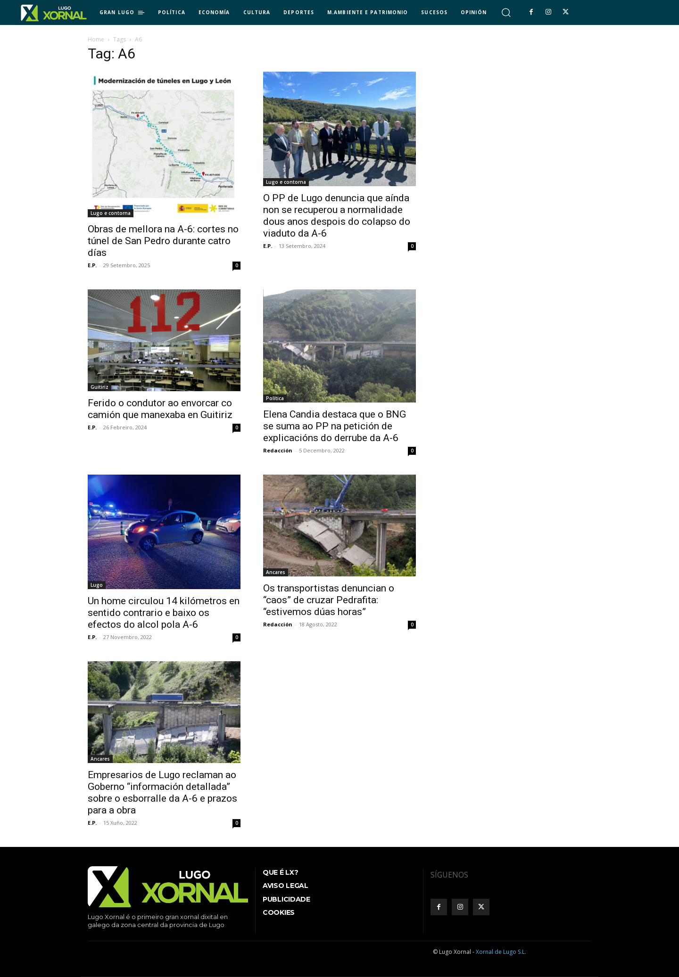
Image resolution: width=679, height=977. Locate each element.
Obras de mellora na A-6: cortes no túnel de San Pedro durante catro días (163, 240)
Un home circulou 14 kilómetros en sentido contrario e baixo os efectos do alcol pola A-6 (164, 612)
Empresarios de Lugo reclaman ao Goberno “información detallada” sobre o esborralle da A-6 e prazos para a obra (162, 792)
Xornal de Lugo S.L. (501, 952)
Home (96, 39)
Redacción (277, 450)
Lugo (97, 585)
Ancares (275, 572)
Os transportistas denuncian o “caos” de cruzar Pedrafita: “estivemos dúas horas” (328, 600)
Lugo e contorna (111, 213)
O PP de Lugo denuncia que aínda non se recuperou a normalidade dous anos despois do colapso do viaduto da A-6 (336, 215)
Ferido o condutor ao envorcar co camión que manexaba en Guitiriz (160, 408)
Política (275, 398)
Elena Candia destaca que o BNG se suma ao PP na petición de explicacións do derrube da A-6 (334, 426)
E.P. (92, 265)
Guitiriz (99, 387)
